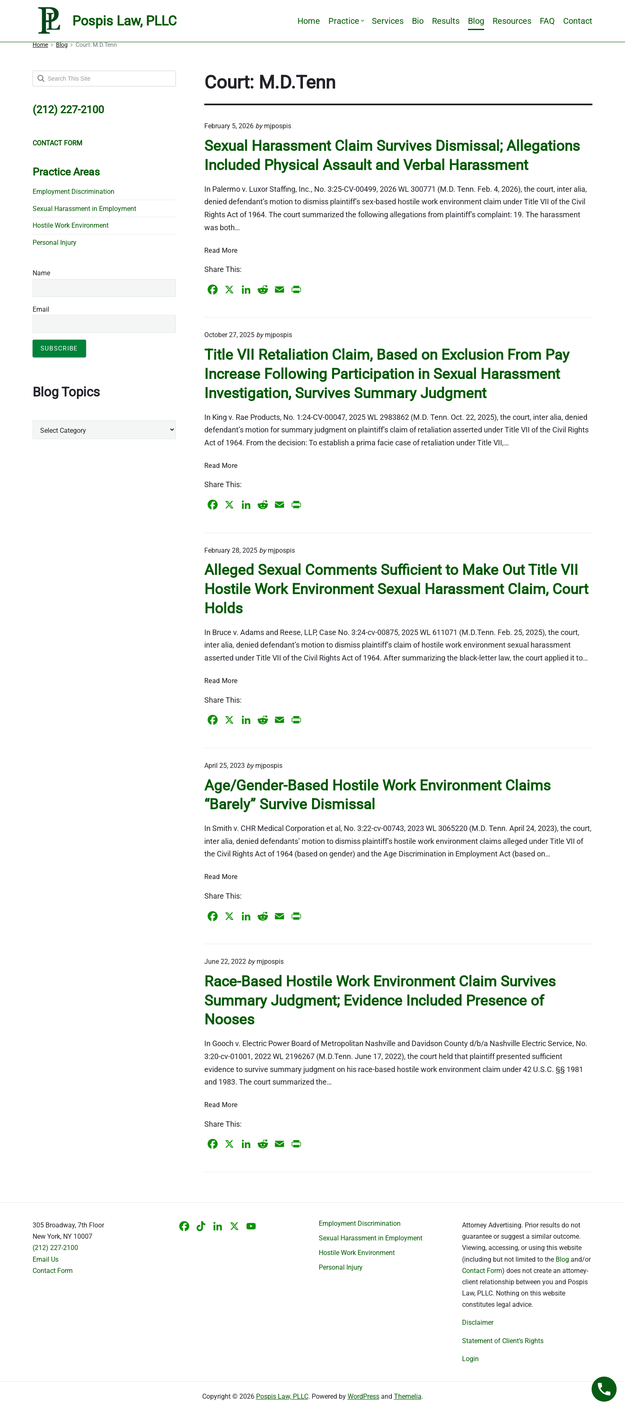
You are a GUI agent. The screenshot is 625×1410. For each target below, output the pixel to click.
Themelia (408, 1396)
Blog (476, 21)
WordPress (363, 1396)
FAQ (547, 21)
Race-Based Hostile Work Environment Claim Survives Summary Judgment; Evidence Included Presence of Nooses (380, 1000)
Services (388, 21)
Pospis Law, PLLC (282, 1396)
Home (308, 21)
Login (470, 1359)
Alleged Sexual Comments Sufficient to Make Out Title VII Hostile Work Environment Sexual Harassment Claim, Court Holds (396, 589)
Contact (577, 21)
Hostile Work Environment (71, 225)
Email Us (45, 1259)
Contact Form (53, 1271)
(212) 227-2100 (55, 1248)
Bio (418, 21)
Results (446, 21)
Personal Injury (54, 242)
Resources (512, 21)
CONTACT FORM (57, 143)
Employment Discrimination (73, 192)
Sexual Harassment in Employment (84, 209)
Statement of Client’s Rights (503, 1341)
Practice (345, 21)
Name (41, 273)
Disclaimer (477, 1322)
